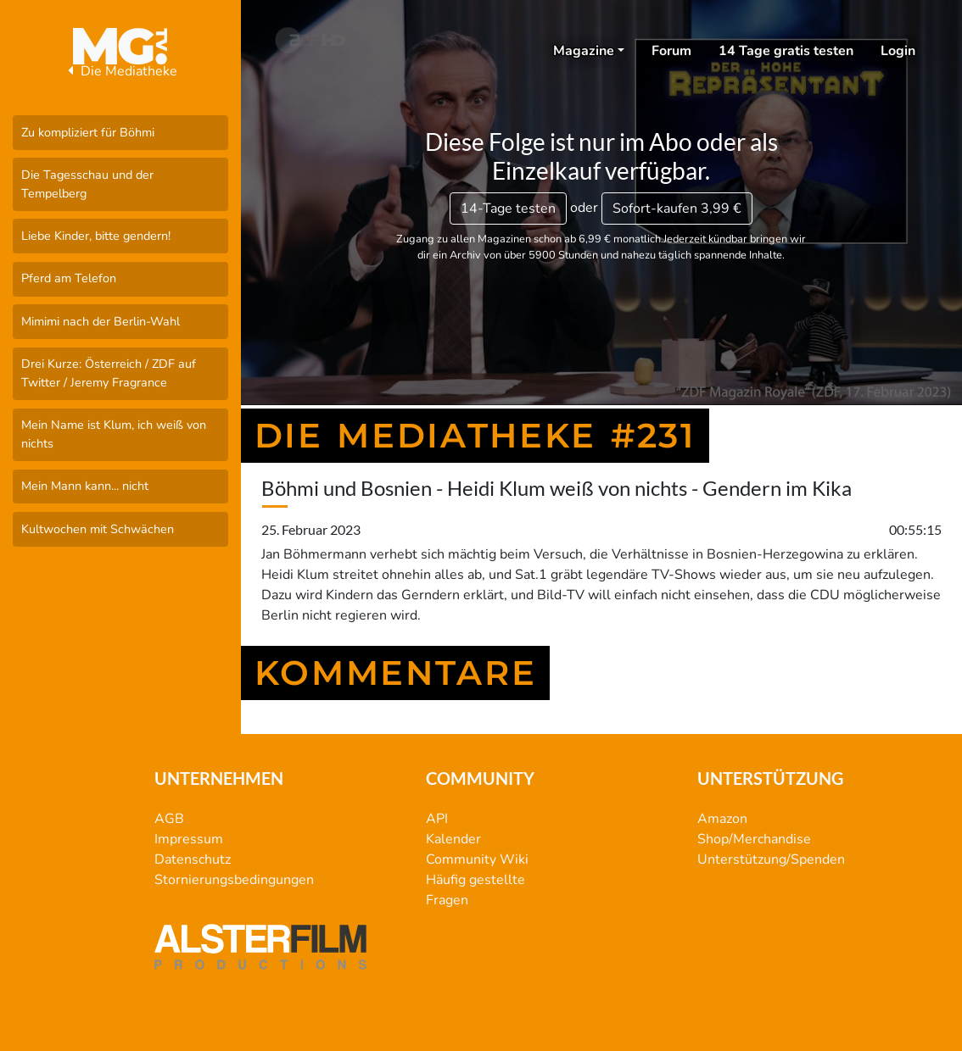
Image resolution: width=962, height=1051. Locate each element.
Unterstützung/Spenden (771, 859)
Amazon (722, 818)
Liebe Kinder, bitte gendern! (96, 235)
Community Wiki (477, 859)
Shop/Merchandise (754, 839)
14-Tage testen (508, 208)
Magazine (583, 51)
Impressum (188, 839)
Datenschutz (192, 859)
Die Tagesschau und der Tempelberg (87, 184)
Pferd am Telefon (68, 278)
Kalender (453, 839)
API (437, 818)
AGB (169, 818)
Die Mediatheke (120, 71)
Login (898, 51)
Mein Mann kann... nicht (84, 485)
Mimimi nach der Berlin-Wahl (100, 321)
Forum (671, 51)
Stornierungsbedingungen (234, 879)
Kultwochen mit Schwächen (97, 528)
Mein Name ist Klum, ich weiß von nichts (113, 434)
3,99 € (676, 208)
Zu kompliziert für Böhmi (87, 132)
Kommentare (395, 672)
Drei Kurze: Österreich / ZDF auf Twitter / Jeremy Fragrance (108, 373)
